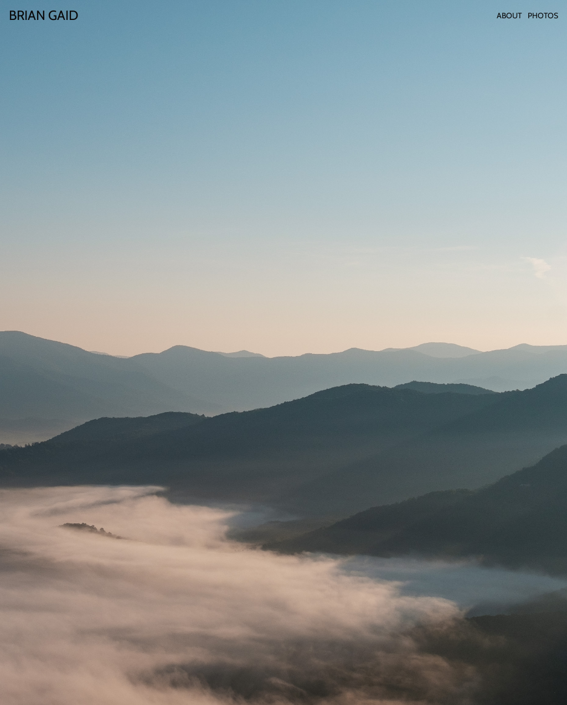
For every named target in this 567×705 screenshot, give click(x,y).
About (509, 15)
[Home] (43, 15)
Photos (543, 15)
